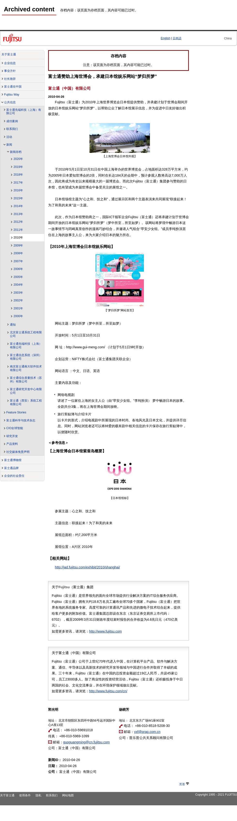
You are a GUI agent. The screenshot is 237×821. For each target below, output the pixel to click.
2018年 (18, 174)
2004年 (18, 284)
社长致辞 (10, 79)
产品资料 (12, 444)
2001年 (18, 308)
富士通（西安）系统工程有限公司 (26, 402)
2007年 (18, 261)
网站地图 (68, 795)
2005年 (18, 277)
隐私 (38, 795)
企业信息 (10, 63)
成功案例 (12, 121)
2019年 (18, 167)
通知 (13, 324)
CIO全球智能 (14, 428)
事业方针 (10, 71)
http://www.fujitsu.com (105, 631)
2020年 (18, 159)
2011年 (18, 229)
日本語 (177, 38)
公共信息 (10, 102)
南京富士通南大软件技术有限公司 (26, 368)
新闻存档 (16, 152)
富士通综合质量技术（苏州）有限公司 (26, 379)
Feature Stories (16, 412)
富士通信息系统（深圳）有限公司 (26, 356)
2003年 (18, 292)
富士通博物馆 (13, 460)
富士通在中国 (13, 86)
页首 (184, 784)
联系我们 (12, 129)
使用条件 (25, 795)
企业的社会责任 (14, 476)
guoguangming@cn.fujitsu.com (86, 742)
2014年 (18, 206)
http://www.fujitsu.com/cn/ (108, 691)
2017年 (18, 182)
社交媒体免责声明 (18, 452)
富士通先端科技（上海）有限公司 (23, 111)
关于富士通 (8, 54)
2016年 (18, 190)
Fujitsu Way (11, 94)
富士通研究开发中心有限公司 (26, 391)
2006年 (18, 269)
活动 (9, 137)
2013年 (18, 214)
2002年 (18, 300)
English (165, 38)
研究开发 (12, 436)
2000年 (18, 316)
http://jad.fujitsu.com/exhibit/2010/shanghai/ (87, 567)
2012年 (18, 222)
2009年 (18, 245)
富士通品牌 (11, 468)
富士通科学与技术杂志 (20, 420)
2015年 (18, 198)
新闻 (9, 144)
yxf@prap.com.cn (147, 732)
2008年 (18, 253)
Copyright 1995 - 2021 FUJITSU (216, 794)
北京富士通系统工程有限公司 (26, 334)
